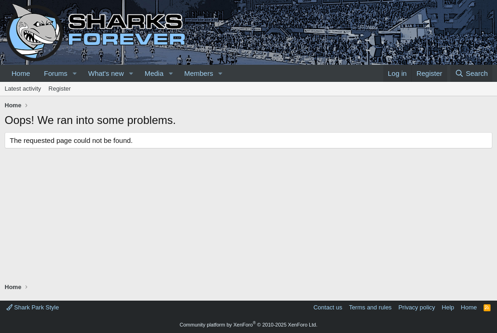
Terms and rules (370, 307)
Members (198, 73)
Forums (55, 73)
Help (448, 307)
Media (154, 73)
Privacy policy (417, 307)
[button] (74, 73)
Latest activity (23, 88)
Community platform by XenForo (249, 324)
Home (21, 73)
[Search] (471, 73)
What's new (106, 73)
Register (60, 88)
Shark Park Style (32, 307)
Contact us (327, 307)
